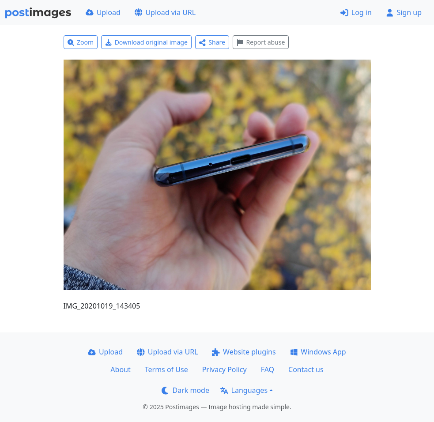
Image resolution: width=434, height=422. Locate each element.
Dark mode (185, 390)
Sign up (404, 12)
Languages (244, 390)
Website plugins (243, 352)
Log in (356, 12)
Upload (103, 12)
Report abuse (261, 42)
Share (212, 42)
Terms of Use (166, 369)
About (120, 369)
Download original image (146, 42)
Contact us (306, 369)
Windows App (318, 352)
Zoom (81, 42)
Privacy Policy (224, 369)
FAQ (267, 369)
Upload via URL (165, 12)
